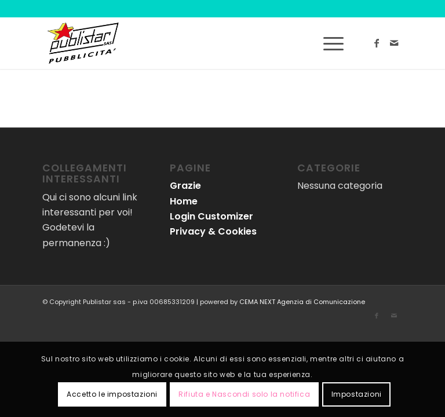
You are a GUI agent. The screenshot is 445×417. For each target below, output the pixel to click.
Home (184, 201)
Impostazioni (356, 394)
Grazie (185, 185)
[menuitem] (328, 43)
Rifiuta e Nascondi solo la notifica (244, 394)
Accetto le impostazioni (112, 394)
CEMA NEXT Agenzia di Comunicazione (302, 301)
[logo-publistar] (82, 43)
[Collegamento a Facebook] (376, 43)
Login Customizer (211, 216)
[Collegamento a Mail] (394, 43)
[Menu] (328, 43)
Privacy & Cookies (213, 231)
